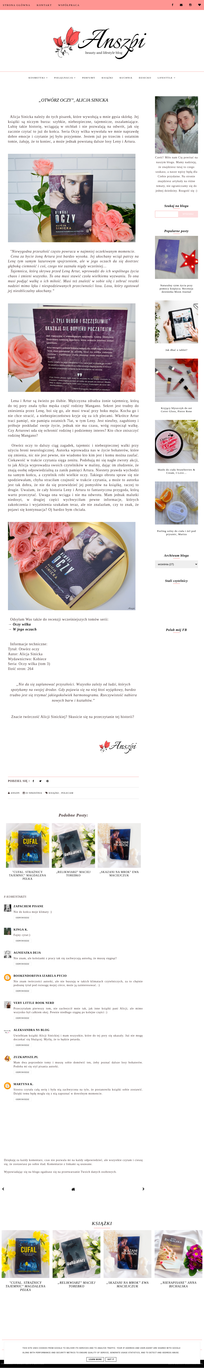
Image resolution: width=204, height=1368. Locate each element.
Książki (107, 77)
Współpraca (68, 5)
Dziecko (145, 77)
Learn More (95, 1359)
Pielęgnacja (65, 77)
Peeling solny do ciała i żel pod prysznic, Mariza (176, 533)
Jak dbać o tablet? (176, 349)
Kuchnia (126, 77)
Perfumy (88, 77)
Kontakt (44, 5)
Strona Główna (16, 5)
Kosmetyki (38, 77)
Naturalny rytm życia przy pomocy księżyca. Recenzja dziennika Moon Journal (176, 288)
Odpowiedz (22, 918)
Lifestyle (166, 77)
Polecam (67, 793)
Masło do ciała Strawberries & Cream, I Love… (176, 471)
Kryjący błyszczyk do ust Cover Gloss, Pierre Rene (176, 410)
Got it (111, 1359)
